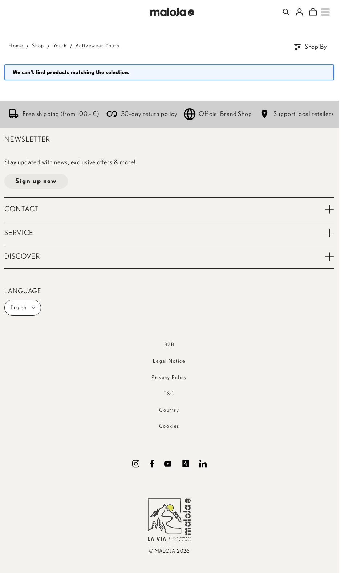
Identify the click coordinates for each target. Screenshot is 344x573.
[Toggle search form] (286, 12)
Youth (60, 45)
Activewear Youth (98, 45)
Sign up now (36, 181)
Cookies (169, 426)
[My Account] (299, 12)
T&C (169, 393)
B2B (169, 344)
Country (169, 410)
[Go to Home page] (172, 12)
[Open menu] (325, 12)
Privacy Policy (169, 377)
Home (16, 45)
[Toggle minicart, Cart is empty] (313, 12)
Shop (38, 45)
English (23, 307)
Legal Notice (169, 361)
